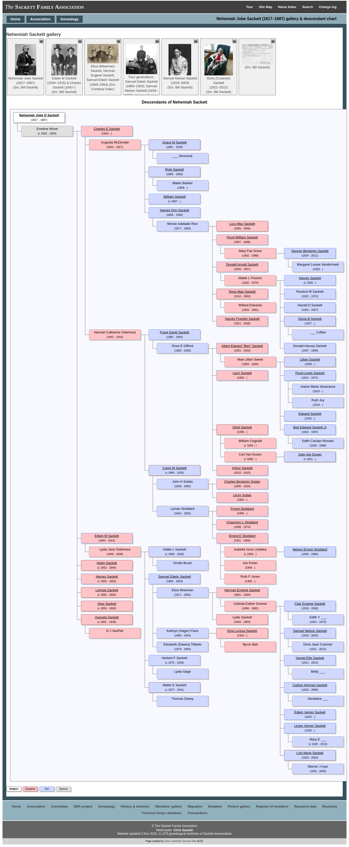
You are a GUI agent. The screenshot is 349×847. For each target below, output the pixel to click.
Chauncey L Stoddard (242, 522)
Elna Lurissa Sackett (242, 631)
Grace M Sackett (174, 142)
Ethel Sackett (242, 427)
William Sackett (174, 196)
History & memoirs (135, 806)
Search (308, 7)
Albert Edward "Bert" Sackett (242, 346)
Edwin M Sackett (107, 536)
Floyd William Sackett (242, 237)
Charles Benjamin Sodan (242, 481)
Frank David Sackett (174, 332)
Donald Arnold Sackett (242, 264)
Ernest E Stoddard (242, 536)
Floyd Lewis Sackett (309, 373)
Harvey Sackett (310, 278)
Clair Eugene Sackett (310, 604)
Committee (59, 806)
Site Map (266, 7)
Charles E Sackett (107, 129)
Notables (215, 806)
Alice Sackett (106, 604)
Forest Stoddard (242, 509)
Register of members (272, 806)
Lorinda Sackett (107, 590)
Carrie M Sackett (174, 468)
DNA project (83, 806)
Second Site (189, 841)
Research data (305, 806)
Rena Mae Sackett (242, 291)
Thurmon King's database (162, 813)
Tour (250, 7)
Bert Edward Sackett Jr (310, 427)
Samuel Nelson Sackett (310, 631)
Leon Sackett (242, 373)
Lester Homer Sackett (310, 726)
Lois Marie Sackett (310, 753)
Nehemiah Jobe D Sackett (39, 115)
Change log (327, 7)
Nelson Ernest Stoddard (310, 549)
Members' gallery (168, 806)
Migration (195, 806)
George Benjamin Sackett (309, 251)
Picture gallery (239, 806)
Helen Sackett (107, 563)
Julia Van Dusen (310, 454)
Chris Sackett (183, 830)
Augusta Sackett (107, 617)
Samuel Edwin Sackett (174, 576)
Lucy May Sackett (242, 224)
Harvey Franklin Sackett (242, 319)
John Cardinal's (173, 841)
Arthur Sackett (242, 468)
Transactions (197, 813)
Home (16, 19)
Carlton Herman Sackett (310, 685)
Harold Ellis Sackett (310, 658)
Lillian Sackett (310, 359)
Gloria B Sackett (310, 319)
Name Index (287, 7)
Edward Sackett (309, 414)
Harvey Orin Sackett (174, 210)
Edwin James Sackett (309, 712)
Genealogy (69, 19)
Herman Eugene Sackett (242, 590)
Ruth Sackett (174, 169)
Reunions (329, 806)
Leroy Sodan (242, 495)
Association (40, 19)
